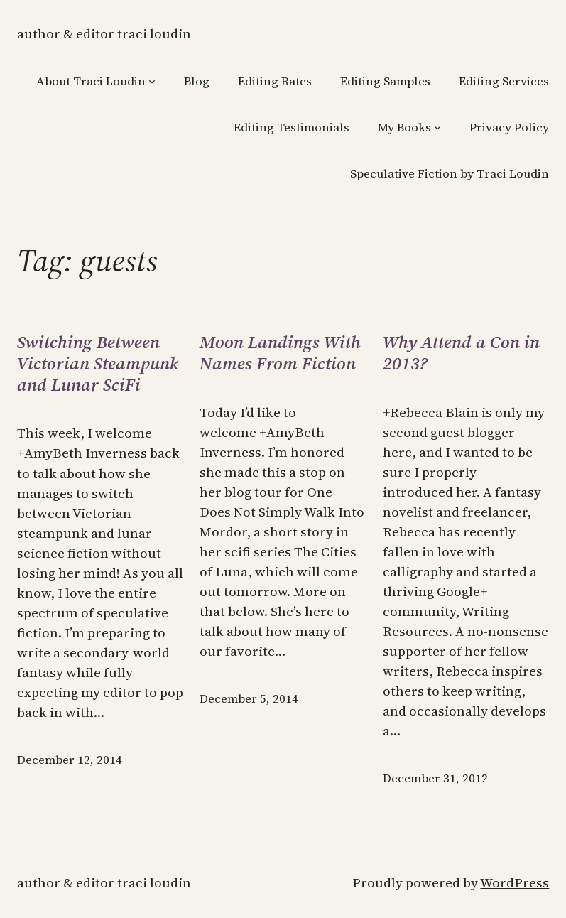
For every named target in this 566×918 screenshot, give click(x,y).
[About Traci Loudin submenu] (152, 81)
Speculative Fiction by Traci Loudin (449, 174)
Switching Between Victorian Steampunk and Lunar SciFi (97, 364)
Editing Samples (385, 81)
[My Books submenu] (437, 127)
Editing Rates (275, 81)
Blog (196, 81)
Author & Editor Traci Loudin (104, 34)
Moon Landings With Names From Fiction (280, 353)
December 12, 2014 (69, 760)
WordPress (514, 883)
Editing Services (504, 81)
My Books (404, 127)
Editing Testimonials (291, 127)
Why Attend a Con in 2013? (461, 353)
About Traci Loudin (91, 81)
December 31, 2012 (435, 778)
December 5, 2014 (249, 699)
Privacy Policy (509, 127)
